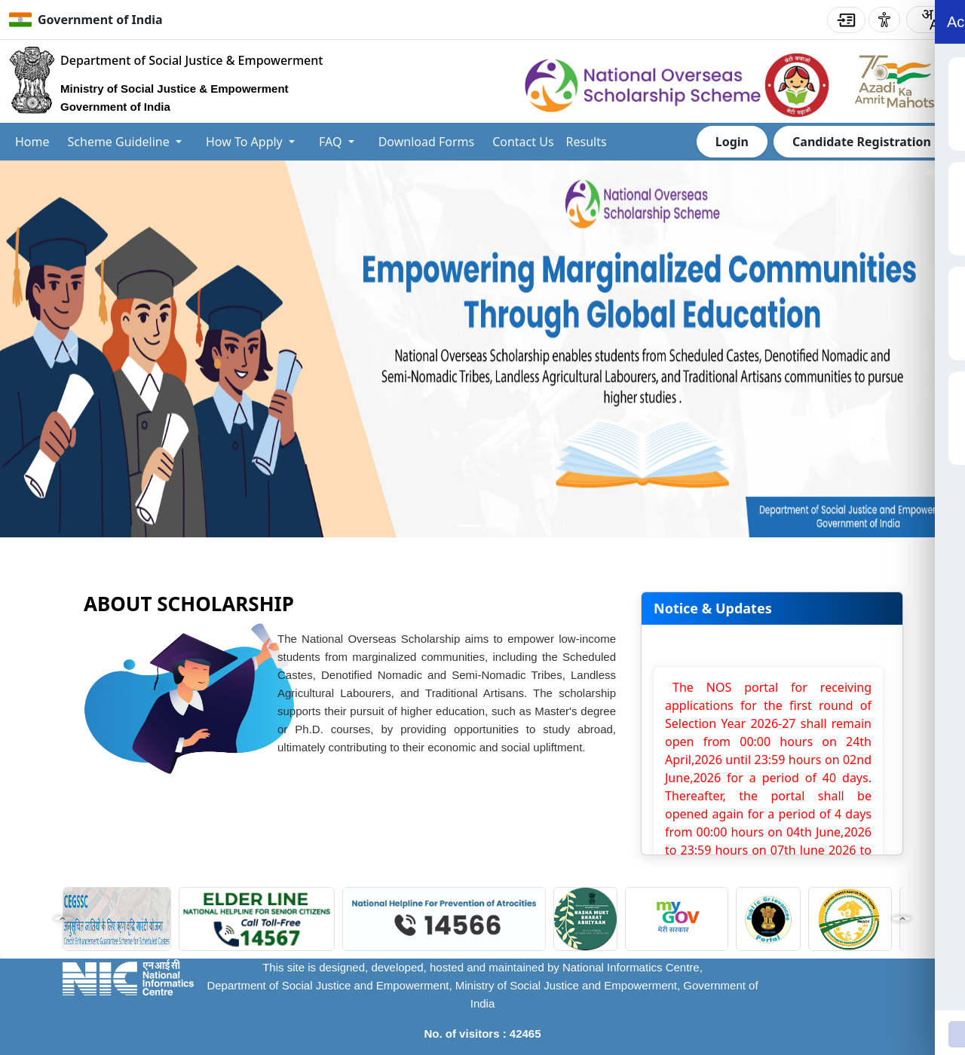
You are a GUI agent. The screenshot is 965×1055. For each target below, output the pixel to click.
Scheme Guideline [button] (120, 141)
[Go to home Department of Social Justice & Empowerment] (166, 85)
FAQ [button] (332, 141)
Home (32, 141)
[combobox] (929, 19)
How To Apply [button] (246, 141)
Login (732, 141)
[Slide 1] (496, 525)
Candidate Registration (861, 141)
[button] (63, 918)
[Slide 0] (469, 525)
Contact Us (522, 141)
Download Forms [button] (426, 141)
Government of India (100, 19)
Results (586, 141)
